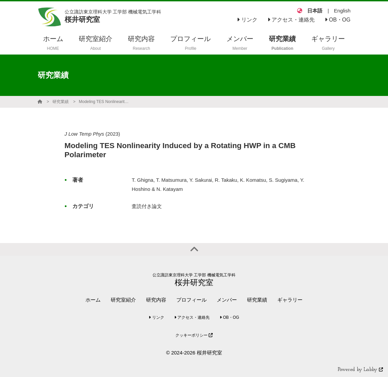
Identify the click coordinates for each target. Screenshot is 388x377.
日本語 (314, 10)
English (342, 10)
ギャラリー (290, 300)
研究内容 (156, 300)
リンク (247, 20)
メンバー (227, 300)
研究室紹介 (123, 300)
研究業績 (60, 101)
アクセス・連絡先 (291, 20)
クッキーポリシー (194, 335)
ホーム (93, 300)
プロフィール (191, 300)
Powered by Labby (360, 369)
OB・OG (337, 20)
